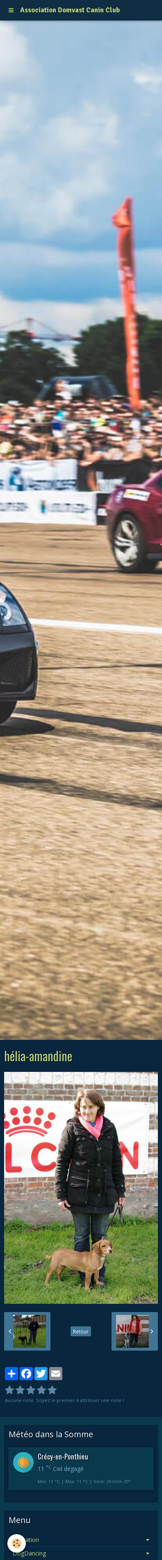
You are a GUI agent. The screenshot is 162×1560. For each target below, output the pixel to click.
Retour (81, 1331)
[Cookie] (16, 1543)
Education (26, 1540)
